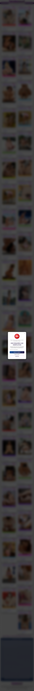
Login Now (17, 356)
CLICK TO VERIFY (17, 352)
